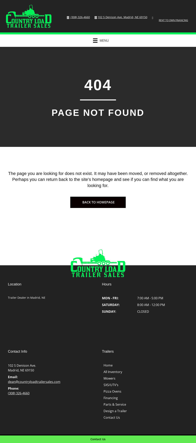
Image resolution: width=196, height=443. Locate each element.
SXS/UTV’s (111, 385)
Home (108, 365)
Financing (111, 398)
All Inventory (113, 372)
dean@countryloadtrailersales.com (34, 382)
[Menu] (99, 40)
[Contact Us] (98, 439)
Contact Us (112, 417)
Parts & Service (115, 404)
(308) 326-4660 (80, 17)
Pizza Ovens (112, 391)
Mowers (109, 378)
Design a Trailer (115, 411)
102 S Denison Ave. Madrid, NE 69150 (122, 17)
